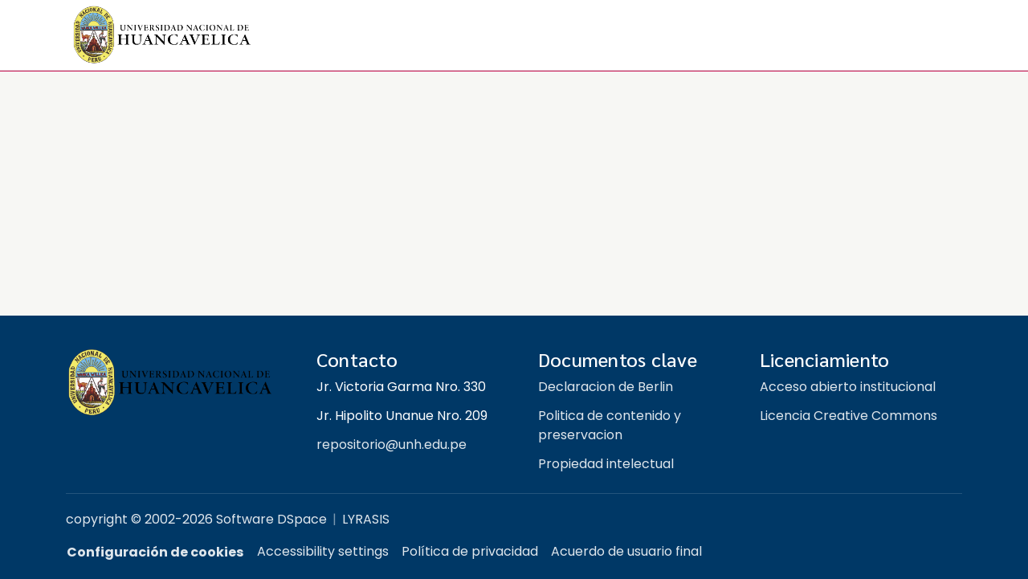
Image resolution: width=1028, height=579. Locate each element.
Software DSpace (271, 519)
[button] (162, 35)
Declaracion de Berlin (605, 386)
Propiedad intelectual (606, 464)
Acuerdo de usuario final (626, 551)
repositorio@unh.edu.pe (391, 444)
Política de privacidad (470, 551)
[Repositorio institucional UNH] (178, 383)
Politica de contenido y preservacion (609, 425)
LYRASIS (366, 519)
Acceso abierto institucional (848, 386)
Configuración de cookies (155, 552)
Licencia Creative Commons (848, 415)
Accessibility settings (323, 551)
